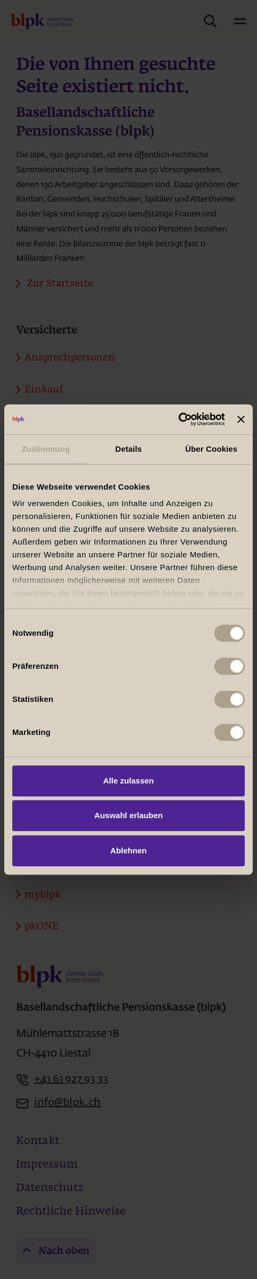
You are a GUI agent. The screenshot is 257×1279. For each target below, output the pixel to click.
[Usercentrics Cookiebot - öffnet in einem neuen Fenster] (178, 419)
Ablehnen (128, 850)
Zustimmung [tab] (45, 448)
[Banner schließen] (241, 419)
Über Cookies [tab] (211, 448)
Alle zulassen (128, 780)
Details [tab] (128, 448)
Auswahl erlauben (128, 815)
